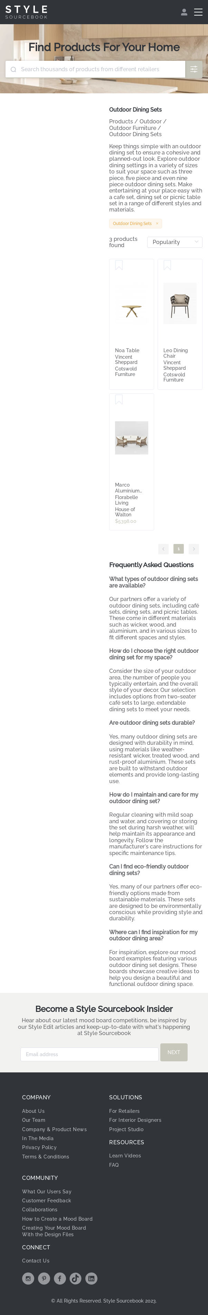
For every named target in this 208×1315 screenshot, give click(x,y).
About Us (33, 1111)
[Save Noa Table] (119, 265)
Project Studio (126, 1129)
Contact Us (35, 1261)
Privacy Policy (39, 1147)
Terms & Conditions (45, 1156)
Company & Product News (54, 1129)
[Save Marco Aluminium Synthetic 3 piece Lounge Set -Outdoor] (119, 400)
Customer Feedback (47, 1200)
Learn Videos (125, 1155)
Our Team (33, 1120)
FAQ (114, 1165)
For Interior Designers (135, 1120)
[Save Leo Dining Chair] (167, 265)
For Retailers (124, 1111)
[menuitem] (185, 12)
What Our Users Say (47, 1191)
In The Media (38, 1138)
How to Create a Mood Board (57, 1219)
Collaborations (39, 1209)
